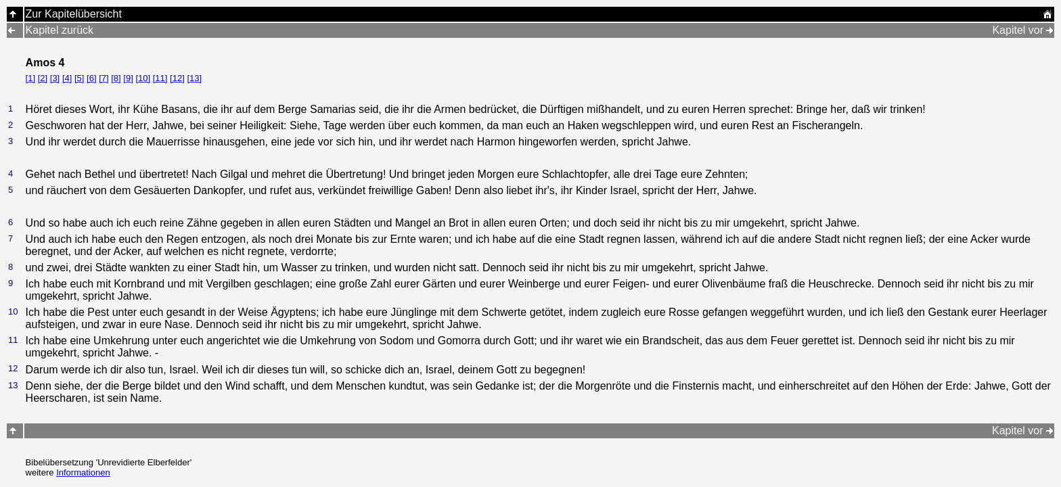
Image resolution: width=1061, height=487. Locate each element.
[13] (194, 78)
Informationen (83, 472)
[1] (30, 78)
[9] (128, 78)
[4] (67, 78)
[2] (42, 78)
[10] (142, 78)
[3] (55, 78)
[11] (160, 78)
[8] (115, 78)
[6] (91, 78)
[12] (177, 78)
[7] (103, 78)
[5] (79, 78)
